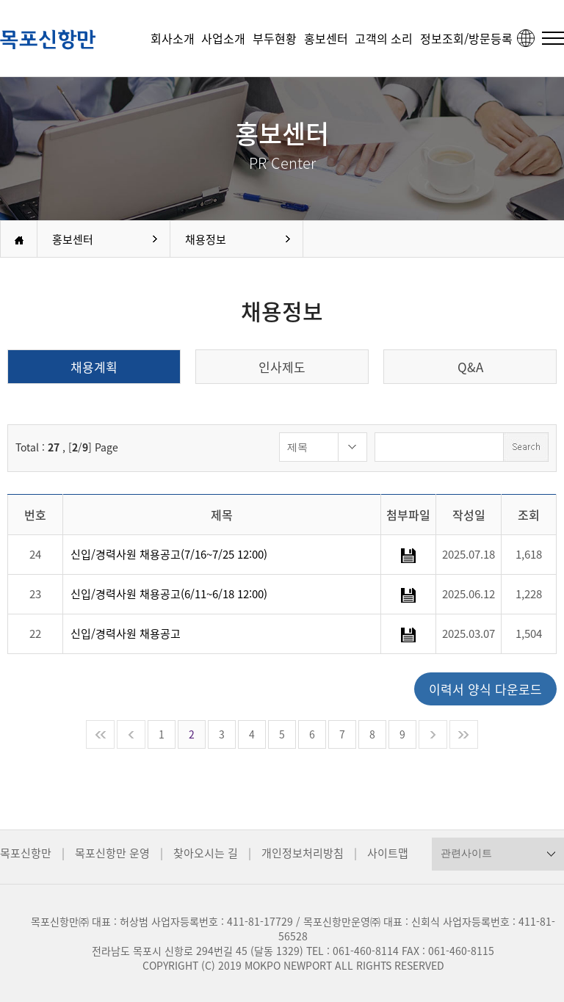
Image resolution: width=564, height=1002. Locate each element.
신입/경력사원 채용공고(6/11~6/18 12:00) (168, 594)
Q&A (470, 366)
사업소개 (223, 38)
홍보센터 (326, 38)
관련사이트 (466, 853)
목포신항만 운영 (112, 853)
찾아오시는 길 (205, 853)
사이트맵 (387, 853)
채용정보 (205, 239)
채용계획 (94, 366)
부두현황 (275, 38)
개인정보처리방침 (302, 853)
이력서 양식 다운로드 (485, 689)
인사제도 (282, 366)
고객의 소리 (384, 38)
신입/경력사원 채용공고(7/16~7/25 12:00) (168, 554)
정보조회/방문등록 (466, 38)
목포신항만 (25, 853)
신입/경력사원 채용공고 (125, 633)
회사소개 (173, 38)
